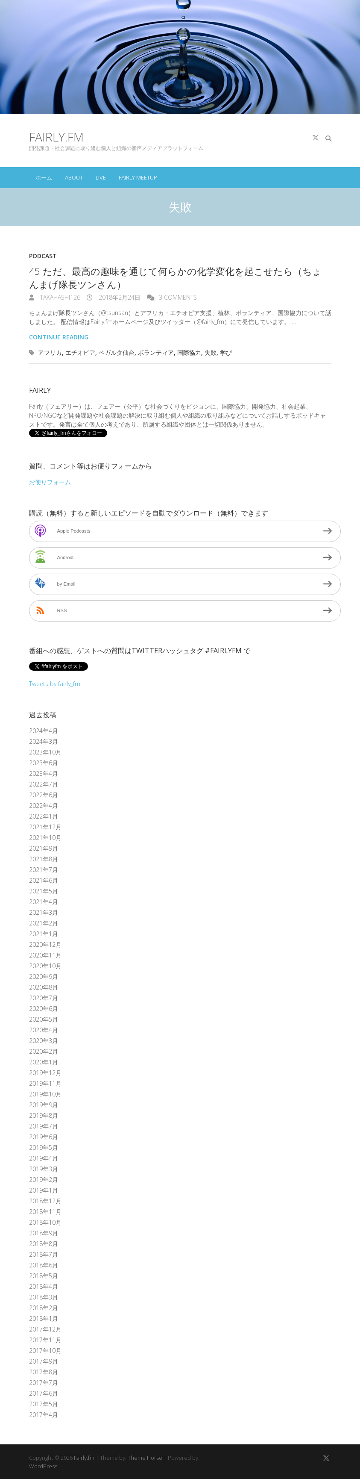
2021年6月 (43, 880)
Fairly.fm (56, 136)
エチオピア (80, 352)
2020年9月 (43, 976)
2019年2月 (43, 1180)
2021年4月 (43, 902)
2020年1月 (43, 1062)
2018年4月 (43, 1286)
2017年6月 (43, 1393)
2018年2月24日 (118, 297)
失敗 (211, 352)
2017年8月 (43, 1372)
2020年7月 (43, 998)
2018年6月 (43, 1265)
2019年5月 (43, 1147)
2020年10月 (45, 966)
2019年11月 (45, 1083)
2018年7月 (43, 1254)
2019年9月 (43, 1105)
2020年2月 (43, 1051)
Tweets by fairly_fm (54, 684)
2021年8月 (43, 859)
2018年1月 (43, 1318)
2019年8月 (43, 1115)
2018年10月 (45, 1222)
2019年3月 (43, 1169)
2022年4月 (43, 805)
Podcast (43, 256)
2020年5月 (43, 1019)
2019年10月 (45, 1094)
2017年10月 (45, 1350)
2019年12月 (45, 1073)
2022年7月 (43, 784)
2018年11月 (45, 1212)
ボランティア (156, 352)
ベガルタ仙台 (117, 352)
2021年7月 (43, 870)
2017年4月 (43, 1415)
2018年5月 (43, 1276)
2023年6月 (43, 763)
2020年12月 (45, 944)
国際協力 (189, 352)
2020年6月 (43, 1009)
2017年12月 (45, 1329)
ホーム (43, 177)
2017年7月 (43, 1383)
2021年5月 (43, 891)
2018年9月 (43, 1233)
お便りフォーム (50, 482)
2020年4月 (43, 1030)
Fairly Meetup (138, 177)
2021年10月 (45, 838)
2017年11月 (45, 1340)
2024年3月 (43, 741)
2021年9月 (43, 848)
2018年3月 (43, 1297)
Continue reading (58, 337)
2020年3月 (43, 1041)
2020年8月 (43, 987)
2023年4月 (43, 773)
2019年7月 (43, 1126)
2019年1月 (43, 1190)
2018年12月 (45, 1201)
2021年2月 (43, 923)
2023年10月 (45, 752)
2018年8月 (43, 1244)
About (74, 177)
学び (226, 352)
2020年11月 (45, 955)
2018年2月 (43, 1308)
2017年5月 (43, 1404)
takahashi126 (59, 297)
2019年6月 (43, 1137)
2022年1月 (43, 816)
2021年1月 (43, 934)
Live (101, 177)
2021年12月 (45, 827)
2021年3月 (43, 912)
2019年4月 (43, 1158)
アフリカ (50, 352)
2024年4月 (43, 731)
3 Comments (178, 297)
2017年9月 (43, 1361)
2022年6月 (43, 795)
